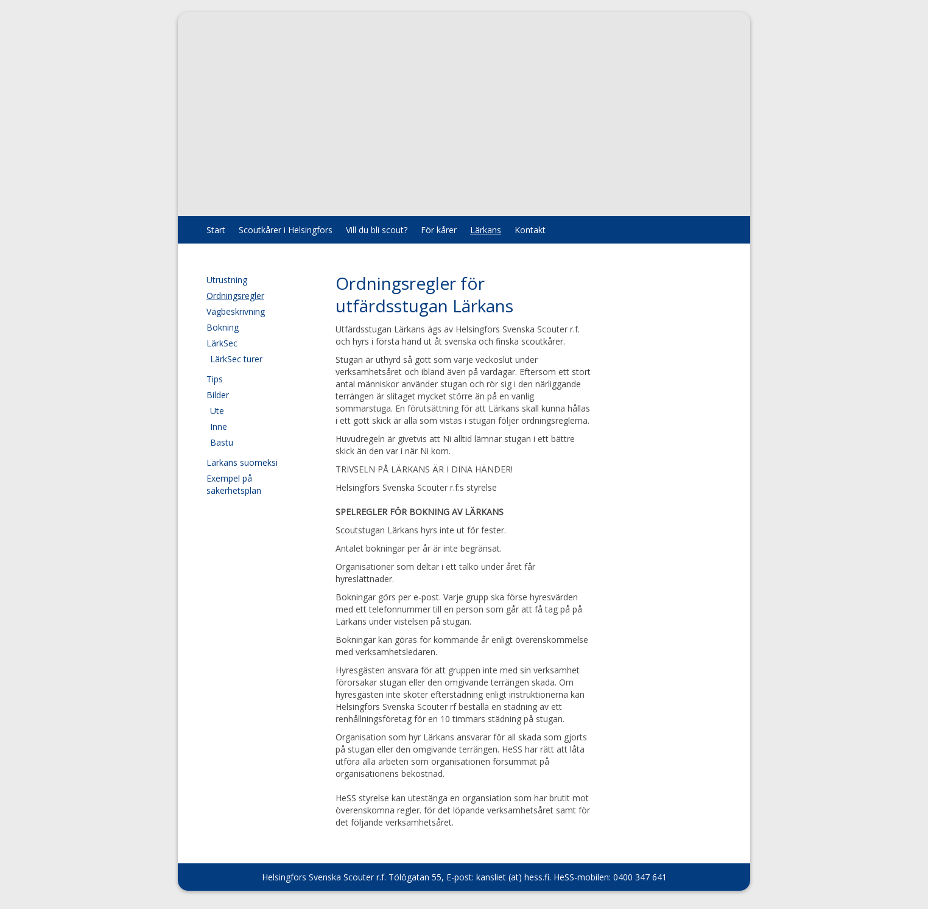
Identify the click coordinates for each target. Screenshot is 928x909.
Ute (217, 410)
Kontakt (530, 230)
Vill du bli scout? (376, 230)
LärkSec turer (236, 359)
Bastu (221, 442)
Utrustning (226, 280)
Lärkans (485, 230)
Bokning (222, 327)
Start (215, 230)
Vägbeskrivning (235, 311)
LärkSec (221, 343)
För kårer (439, 230)
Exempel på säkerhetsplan (233, 484)
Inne (218, 426)
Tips (214, 379)
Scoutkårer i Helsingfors (285, 230)
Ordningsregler (235, 295)
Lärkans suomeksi (242, 462)
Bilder (217, 395)
